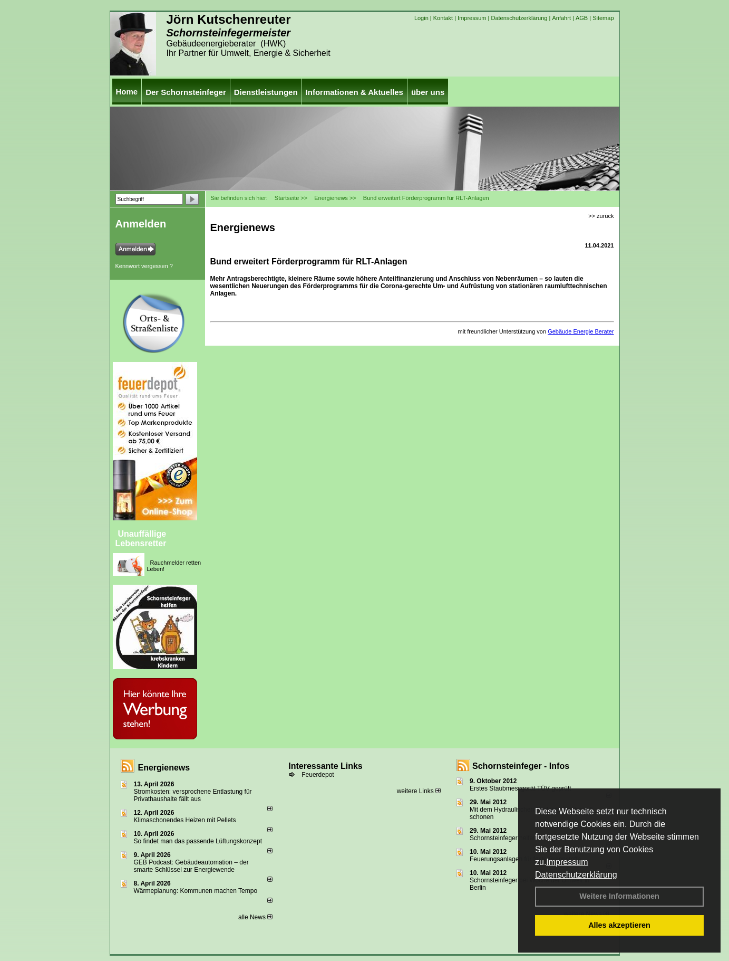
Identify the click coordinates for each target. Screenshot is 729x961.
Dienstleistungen (266, 92)
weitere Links (419, 791)
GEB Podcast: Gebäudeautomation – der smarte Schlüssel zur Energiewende (191, 866)
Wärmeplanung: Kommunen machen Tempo (196, 891)
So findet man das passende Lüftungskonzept (198, 841)
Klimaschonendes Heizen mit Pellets (185, 820)
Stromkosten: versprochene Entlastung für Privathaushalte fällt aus (193, 795)
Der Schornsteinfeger (185, 92)
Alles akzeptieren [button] (619, 925)
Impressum (567, 862)
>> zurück (601, 216)
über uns (427, 92)
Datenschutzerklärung (576, 874)
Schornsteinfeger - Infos (520, 766)
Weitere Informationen (619, 896)
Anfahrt (561, 18)
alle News (255, 917)
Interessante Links (325, 766)
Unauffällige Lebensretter (141, 538)
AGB (582, 18)
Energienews (164, 767)
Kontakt (443, 18)
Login (421, 18)
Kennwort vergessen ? (144, 266)
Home (127, 91)
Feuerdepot (318, 774)
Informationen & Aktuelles (354, 92)
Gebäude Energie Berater (581, 331)
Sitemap (603, 18)
